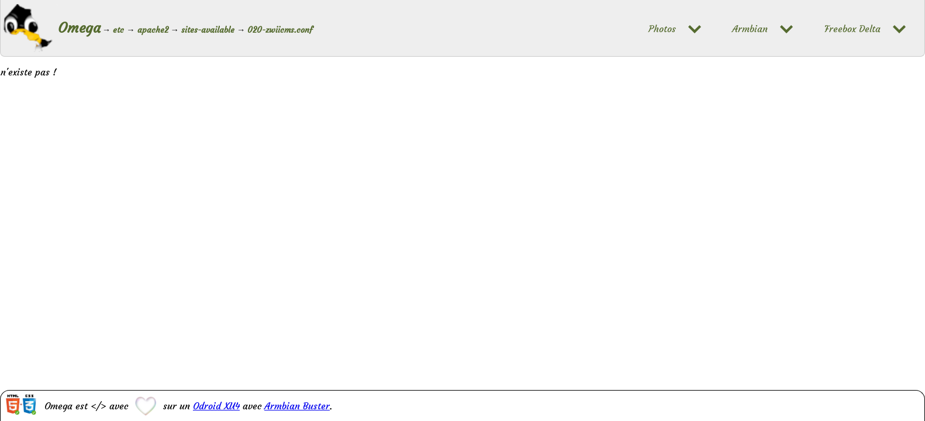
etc (118, 30)
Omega (79, 28)
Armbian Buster (297, 406)
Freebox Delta (852, 29)
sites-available (207, 30)
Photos (662, 29)
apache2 (152, 30)
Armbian (750, 29)
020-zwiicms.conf (280, 30)
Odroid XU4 (216, 406)
